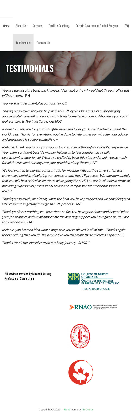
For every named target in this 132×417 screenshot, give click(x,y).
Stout (67, 409)
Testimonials (23, 42)
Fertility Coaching (58, 25)
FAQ (127, 25)
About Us (21, 25)
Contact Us (43, 42)
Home (6, 26)
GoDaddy (88, 409)
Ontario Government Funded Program (96, 25)
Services (37, 25)
